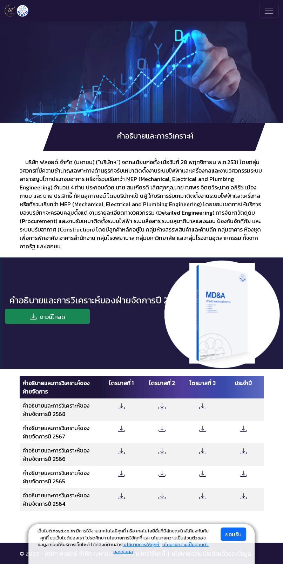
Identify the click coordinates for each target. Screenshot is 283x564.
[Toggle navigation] (269, 11)
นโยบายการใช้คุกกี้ (141, 544)
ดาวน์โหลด (47, 316)
